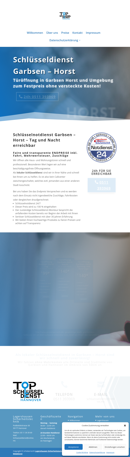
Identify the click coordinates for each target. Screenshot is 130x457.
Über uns (52, 33)
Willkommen (35, 33)
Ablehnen (93, 447)
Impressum (110, 452)
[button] (125, 425)
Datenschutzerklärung (97, 452)
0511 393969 (104, 185)
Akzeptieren (73, 447)
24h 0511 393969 (37, 96)
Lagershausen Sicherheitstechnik (50, 451)
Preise (65, 33)
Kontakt (77, 33)
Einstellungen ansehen (115, 447)
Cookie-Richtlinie (82, 452)
